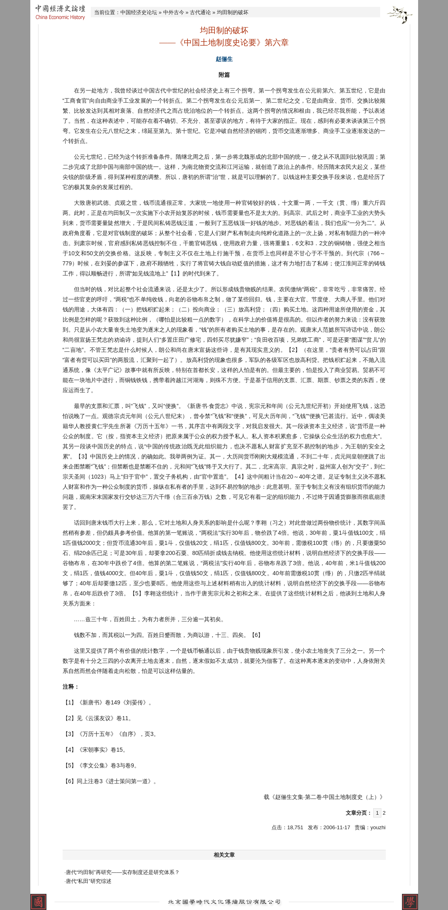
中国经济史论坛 (138, 12)
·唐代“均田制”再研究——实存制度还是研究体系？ (122, 872)
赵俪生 (224, 59)
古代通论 (200, 12)
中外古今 (173, 12)
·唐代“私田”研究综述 (88, 881)
